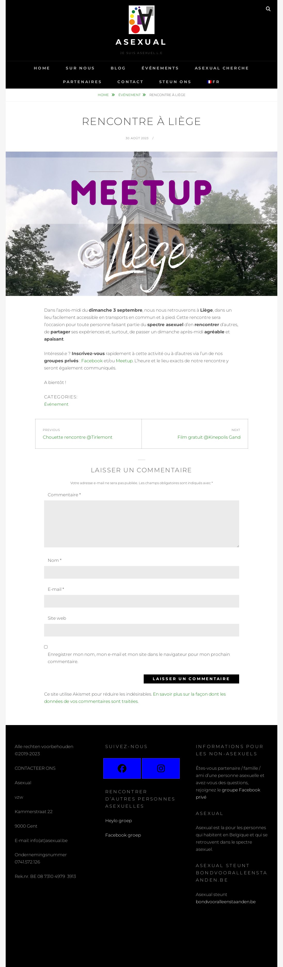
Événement (129, 95)
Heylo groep (118, 820)
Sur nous (80, 68)
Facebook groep (123, 835)
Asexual (141, 42)
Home (42, 68)
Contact (130, 81)
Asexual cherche (222, 68)
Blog (118, 68)
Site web (57, 618)
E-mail (56, 589)
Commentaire (64, 494)
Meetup (124, 360)
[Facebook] (122, 768)
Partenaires (82, 81)
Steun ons (175, 81)
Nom (54, 560)
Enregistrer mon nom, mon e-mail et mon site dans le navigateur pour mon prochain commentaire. (139, 658)
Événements (160, 68)
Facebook (92, 360)
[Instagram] (161, 768)
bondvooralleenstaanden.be (226, 901)
